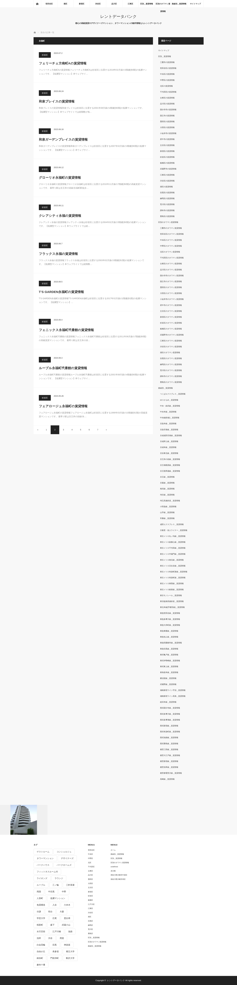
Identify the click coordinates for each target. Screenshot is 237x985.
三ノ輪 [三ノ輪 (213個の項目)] (55, 885)
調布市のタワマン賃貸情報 (171, 376)
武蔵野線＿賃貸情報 (168, 684)
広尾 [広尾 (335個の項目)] (54, 918)
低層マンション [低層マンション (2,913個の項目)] (57, 898)
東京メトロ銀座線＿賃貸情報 (172, 589)
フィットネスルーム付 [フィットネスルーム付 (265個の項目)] (47, 871)
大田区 (90, 883)
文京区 (90, 887)
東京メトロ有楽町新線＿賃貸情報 (173, 572)
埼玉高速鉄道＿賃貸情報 (170, 501)
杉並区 (45, 55)
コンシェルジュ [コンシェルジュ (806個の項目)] (64, 851)
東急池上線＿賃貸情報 (169, 637)
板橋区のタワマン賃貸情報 (171, 329)
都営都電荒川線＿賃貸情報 (171, 773)
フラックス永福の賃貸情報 (58, 253)
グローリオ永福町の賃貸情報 (60, 177)
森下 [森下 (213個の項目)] (52, 925)
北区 (89, 862)
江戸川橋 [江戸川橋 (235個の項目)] (56, 931)
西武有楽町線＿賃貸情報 (170, 732)
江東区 (130, 4)
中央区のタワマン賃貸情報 (171, 240)
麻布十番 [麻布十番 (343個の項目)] (41, 965)
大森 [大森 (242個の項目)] (62, 911)
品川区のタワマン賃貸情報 (171, 270)
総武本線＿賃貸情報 (168, 702)
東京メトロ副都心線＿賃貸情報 (172, 542)
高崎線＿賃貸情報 (167, 779)
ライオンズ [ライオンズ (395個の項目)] (42, 878)
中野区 (90, 858)
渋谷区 (98, 4)
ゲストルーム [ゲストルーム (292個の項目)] (43, 851)
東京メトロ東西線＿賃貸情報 (172, 583)
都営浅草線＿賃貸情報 (169, 767)
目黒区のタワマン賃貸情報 (171, 358)
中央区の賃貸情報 (167, 74)
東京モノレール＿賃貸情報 (171, 595)
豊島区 (90, 933)
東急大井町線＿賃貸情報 (170, 625)
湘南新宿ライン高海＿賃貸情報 (172, 696)
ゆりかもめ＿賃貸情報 (169, 400)
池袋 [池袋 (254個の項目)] (70, 931)
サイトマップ (195, 4)
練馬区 (90, 925)
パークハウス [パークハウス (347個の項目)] (43, 865)
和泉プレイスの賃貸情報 (57, 101)
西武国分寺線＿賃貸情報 (170, 708)
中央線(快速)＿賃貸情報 (169, 418)
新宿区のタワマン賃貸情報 (171, 317)
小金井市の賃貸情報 (168, 133)
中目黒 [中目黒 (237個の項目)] (51, 891)
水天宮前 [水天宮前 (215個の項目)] (41, 931)
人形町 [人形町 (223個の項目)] (40, 898)
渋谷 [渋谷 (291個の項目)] (50, 938)
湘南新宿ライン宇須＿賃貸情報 (172, 690)
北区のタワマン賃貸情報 (170, 252)
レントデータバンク (118, 16)
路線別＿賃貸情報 (179, 4)
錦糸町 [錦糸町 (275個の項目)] (40, 958)
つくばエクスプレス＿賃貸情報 (172, 394)
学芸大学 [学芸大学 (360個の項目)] (41, 918)
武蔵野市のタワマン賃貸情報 (172, 335)
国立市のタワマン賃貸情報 (171, 281)
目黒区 (90, 921)
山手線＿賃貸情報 (167, 512)
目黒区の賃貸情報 (167, 193)
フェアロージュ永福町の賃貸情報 (63, 406)
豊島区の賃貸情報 (167, 216)
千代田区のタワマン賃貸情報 (172, 258)
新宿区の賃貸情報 (167, 151)
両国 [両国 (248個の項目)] (39, 891)
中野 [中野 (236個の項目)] (64, 891)
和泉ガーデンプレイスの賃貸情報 (63, 139)
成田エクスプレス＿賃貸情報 (172, 524)
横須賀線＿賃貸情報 (168, 678)
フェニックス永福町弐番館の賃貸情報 (66, 330)
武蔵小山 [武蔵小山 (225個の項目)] (66, 925)
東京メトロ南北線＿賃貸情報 (172, 560)
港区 (65, 4)
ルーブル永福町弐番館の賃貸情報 (63, 368)
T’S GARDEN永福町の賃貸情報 (61, 292)
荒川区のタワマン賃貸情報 (171, 370)
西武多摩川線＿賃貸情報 (170, 714)
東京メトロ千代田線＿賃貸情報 (172, 548)
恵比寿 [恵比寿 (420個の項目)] (67, 918)
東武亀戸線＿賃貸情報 (169, 655)
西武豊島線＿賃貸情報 (169, 744)
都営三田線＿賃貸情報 (169, 749)
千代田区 (91, 867)
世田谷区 (49, 4)
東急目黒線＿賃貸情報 (169, 649)
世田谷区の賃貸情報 (168, 68)
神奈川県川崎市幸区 (118, 879)
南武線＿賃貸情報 (167, 489)
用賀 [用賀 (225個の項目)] (62, 938)
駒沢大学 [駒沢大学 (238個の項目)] (70, 958)
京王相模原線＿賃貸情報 (170, 465)
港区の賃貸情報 (166, 187)
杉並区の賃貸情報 (167, 157)
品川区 (114, 4)
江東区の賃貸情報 (167, 175)
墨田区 (90, 879)
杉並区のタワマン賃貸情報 (171, 323)
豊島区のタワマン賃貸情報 (171, 382)
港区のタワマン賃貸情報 (170, 352)
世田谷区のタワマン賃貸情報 (172, 234)
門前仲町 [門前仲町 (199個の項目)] (54, 958)
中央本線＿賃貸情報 (168, 412)
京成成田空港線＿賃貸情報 (171, 435)
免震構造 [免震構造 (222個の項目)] (41, 905)
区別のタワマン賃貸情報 (163, 5)
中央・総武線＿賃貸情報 (170, 406)
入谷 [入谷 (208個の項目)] (54, 905)
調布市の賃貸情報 (167, 210)
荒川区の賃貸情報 (167, 204)
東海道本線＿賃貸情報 (169, 672)
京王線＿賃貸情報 (167, 477)
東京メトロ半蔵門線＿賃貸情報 (172, 554)
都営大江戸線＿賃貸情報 (170, 755)
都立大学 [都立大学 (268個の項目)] (70, 951)
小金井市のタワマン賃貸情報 (172, 299)
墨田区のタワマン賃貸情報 (171, 287)
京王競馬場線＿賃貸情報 (170, 471)
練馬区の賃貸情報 (167, 198)
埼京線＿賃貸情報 (167, 495)
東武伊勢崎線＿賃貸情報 (170, 661)
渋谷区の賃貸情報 (167, 181)
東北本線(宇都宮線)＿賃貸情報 (172, 607)
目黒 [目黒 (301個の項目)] (54, 945)
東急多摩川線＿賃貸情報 (170, 619)
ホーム (113, 850)
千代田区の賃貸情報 (168, 92)
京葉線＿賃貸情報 (167, 483)
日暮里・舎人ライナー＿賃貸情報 (173, 530)
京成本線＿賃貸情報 (168, 447)
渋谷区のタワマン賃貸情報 (171, 347)
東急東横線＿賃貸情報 (169, 631)
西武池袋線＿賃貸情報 (169, 737)
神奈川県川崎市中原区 (119, 875)
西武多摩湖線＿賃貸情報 (170, 720)
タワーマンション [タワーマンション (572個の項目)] (45, 858)
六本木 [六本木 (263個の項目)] (67, 905)
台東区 (90, 871)
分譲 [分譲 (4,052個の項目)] (39, 911)
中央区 (90, 854)
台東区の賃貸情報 (167, 98)
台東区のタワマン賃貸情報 (171, 264)
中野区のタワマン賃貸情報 (171, 246)
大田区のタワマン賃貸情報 (171, 293)
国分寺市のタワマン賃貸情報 (172, 276)
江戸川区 (91, 904)
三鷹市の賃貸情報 (167, 62)
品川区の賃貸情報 (167, 104)
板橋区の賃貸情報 (167, 163)
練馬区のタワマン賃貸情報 (171, 364)
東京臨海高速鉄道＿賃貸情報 (172, 601)
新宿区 (81, 4)
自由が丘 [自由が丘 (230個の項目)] (41, 951)
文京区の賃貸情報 (167, 145)
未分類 (113, 871)
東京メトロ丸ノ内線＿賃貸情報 (172, 536)
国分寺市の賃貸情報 (168, 110)
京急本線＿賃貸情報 (168, 424)
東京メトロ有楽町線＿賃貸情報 (172, 578)
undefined (114, 867)
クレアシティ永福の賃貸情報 (60, 215)
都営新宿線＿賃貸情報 (169, 761)
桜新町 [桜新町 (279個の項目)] (40, 925)
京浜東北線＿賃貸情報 (169, 453)
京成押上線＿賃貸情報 (169, 441)
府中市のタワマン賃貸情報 (171, 305)
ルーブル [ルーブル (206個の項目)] (41, 885)
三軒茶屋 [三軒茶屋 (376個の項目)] (70, 885)
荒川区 (90, 929)
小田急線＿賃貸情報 (168, 507)
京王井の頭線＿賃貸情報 (170, 459)
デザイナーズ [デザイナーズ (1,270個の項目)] (67, 858)
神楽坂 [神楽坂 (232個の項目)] (67, 945)
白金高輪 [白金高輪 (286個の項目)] (41, 945)
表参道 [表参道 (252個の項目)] (55, 951)
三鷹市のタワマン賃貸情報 (171, 228)
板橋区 (90, 900)
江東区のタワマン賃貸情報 (171, 341)
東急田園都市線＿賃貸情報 (171, 643)
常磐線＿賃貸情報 (167, 518)
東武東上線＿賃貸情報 (169, 666)
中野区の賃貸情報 (167, 80)
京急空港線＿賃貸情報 (169, 430)
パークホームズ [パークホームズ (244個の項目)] (64, 865)
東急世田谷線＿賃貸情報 (170, 613)
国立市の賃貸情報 (167, 116)
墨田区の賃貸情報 (167, 121)
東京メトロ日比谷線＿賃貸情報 (172, 566)
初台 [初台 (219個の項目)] (50, 911)
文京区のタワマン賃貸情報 (171, 311)
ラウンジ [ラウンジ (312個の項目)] (59, 878)
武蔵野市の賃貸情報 (168, 169)
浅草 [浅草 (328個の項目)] (39, 938)
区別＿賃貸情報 (146, 4)
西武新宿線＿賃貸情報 (169, 726)
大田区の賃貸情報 (167, 127)
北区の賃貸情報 (166, 86)
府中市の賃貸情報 (167, 139)
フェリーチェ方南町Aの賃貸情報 (62, 63)
